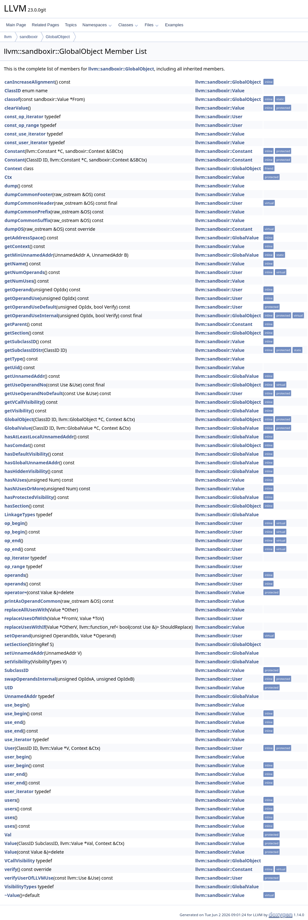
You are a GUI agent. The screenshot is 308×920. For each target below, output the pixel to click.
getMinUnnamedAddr (28, 255)
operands (14, 575)
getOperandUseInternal (31, 315)
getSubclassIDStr (23, 350)
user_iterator (19, 791)
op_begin (14, 523)
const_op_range (21, 125)
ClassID (12, 90)
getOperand (17, 289)
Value (10, 843)
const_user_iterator (26, 142)
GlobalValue (17, 428)
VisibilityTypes (20, 886)
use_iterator (17, 739)
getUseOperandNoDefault (33, 393)
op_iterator (16, 558)
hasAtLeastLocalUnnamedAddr (39, 437)
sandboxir (28, 36)
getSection (16, 333)
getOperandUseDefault (30, 307)
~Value (12, 895)
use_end (13, 722)
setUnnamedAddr (24, 653)
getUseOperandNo (25, 385)
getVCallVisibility (23, 402)
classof (12, 99)
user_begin (16, 757)
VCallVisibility (19, 861)
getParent (15, 324)
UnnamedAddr (20, 696)
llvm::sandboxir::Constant (223, 151)
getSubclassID (20, 341)
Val (7, 835)
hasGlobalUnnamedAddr (31, 463)
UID (8, 687)
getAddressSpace (23, 238)
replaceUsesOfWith (25, 618)
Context (13, 168)
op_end (12, 540)
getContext (16, 246)
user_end (14, 774)
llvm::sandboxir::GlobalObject (121, 69)
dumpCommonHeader (29, 203)
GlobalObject (58, 36)
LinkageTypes (19, 514)
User (9, 748)
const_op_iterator (23, 116)
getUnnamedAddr (24, 376)
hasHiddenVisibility (26, 471)
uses (9, 817)
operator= (15, 592)
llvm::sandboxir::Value (220, 90)
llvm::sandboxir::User (218, 116)
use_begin (15, 705)
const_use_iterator (25, 134)
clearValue (16, 108)
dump (10, 186)
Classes (128, 24)
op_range (14, 566)
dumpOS (13, 229)
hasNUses (15, 480)
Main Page (16, 24)
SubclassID (16, 670)
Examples (174, 24)
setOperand (17, 636)
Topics (71, 24)
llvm (8, 36)
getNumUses (18, 281)
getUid (12, 367)
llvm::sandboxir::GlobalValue (227, 238)
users (10, 800)
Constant (14, 151)
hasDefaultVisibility (26, 454)
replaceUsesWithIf (25, 627)
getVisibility (17, 411)
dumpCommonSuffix (27, 220)
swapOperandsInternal (30, 679)
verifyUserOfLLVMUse (29, 878)
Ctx (8, 177)
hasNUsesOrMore (24, 488)
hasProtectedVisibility (29, 497)
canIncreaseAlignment (29, 82)
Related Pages (45, 24)
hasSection (16, 506)
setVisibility (17, 662)
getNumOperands (24, 272)
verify (10, 869)
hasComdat (17, 445)
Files (151, 24)
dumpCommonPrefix (27, 212)
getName (14, 264)
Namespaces (97, 24)
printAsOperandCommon (32, 601)
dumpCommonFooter (28, 194)
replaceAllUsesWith (26, 610)
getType (13, 359)
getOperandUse (22, 298)
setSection (16, 644)
